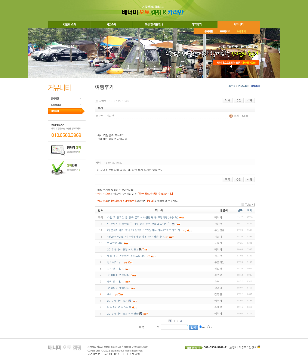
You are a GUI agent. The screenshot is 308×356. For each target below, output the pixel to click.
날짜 (240, 210)
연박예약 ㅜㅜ (115, 262)
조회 (249, 210)
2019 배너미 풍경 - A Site (122, 249)
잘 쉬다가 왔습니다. (118, 275)
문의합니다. (114, 268)
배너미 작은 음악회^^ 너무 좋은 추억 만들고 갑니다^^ (139, 223)
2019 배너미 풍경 (117, 300)
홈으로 (231, 86)
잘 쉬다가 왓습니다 (118, 288)
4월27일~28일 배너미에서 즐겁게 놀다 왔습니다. (136, 236)
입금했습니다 (115, 243)
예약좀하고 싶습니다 (119, 307)
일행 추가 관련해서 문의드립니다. (127, 255)
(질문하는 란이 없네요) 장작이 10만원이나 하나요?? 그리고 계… (145, 230)
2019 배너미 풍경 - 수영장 (123, 313)
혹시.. (110, 294)
